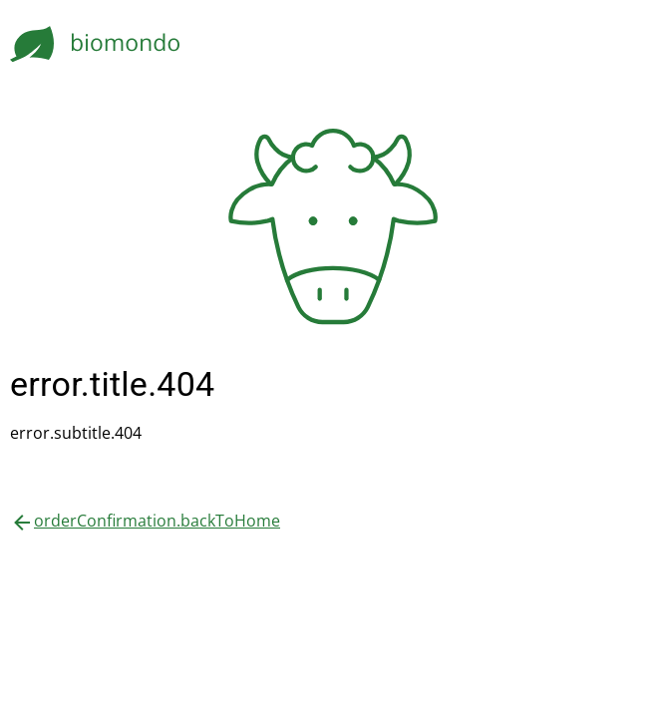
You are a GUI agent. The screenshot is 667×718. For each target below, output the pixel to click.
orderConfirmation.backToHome (157, 521)
